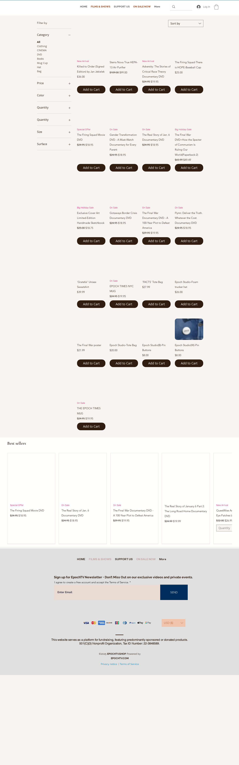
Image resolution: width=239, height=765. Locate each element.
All (38, 42)
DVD (39, 54)
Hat (39, 67)
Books (40, 58)
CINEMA (42, 50)
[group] (119, 498)
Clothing (42, 46)
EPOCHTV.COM (120, 658)
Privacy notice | (110, 664)
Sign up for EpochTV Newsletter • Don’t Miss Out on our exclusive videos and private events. (123, 577)
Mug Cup (42, 63)
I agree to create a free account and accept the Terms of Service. (91, 582)
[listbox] (173, 623)
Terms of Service (129, 664)
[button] (216, 7)
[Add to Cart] (91, 89)
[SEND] (174, 592)
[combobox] (185, 23)
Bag (39, 71)
